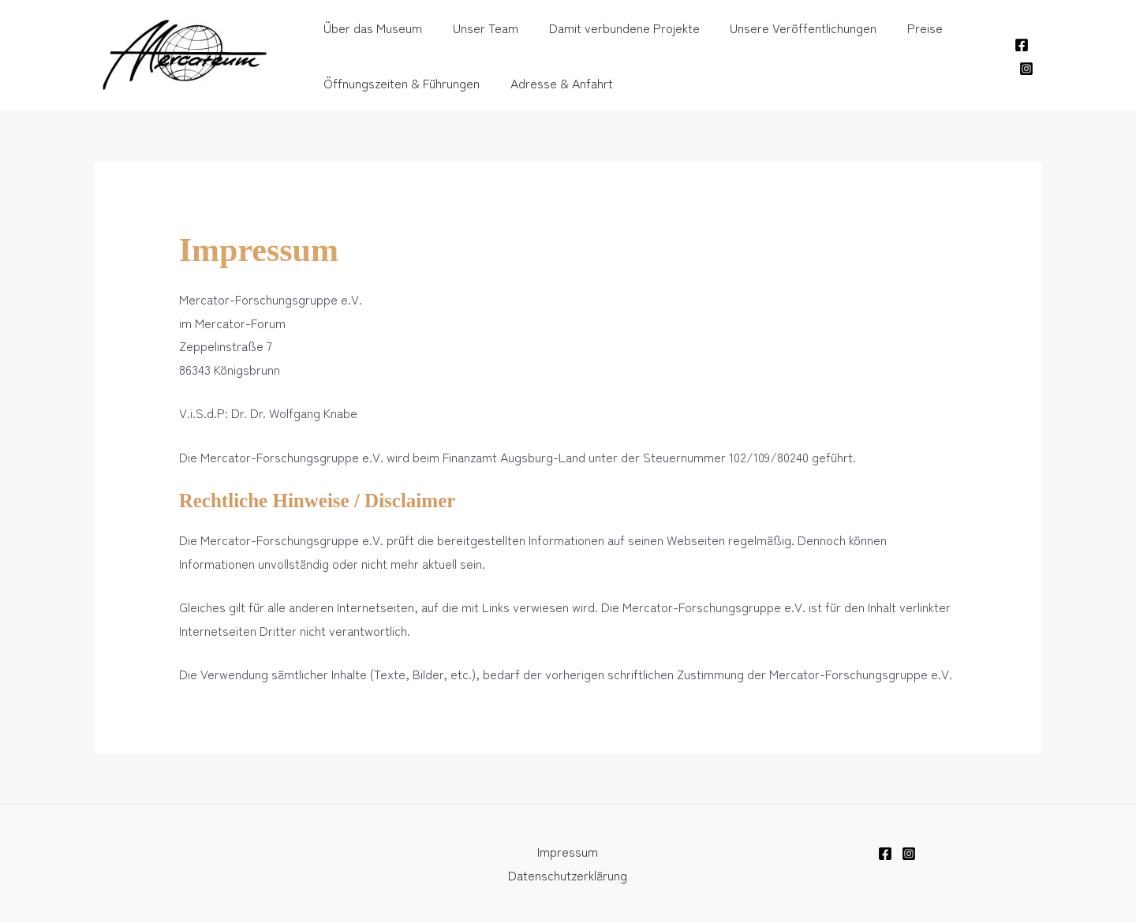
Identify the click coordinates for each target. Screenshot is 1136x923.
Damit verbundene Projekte (611, 27)
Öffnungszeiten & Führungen (399, 82)
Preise (901, 27)
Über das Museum (370, 27)
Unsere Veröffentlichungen (785, 27)
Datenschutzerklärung (567, 874)
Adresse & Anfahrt (554, 82)
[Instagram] (1025, 69)
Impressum (567, 851)
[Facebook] (1021, 45)
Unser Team (477, 27)
